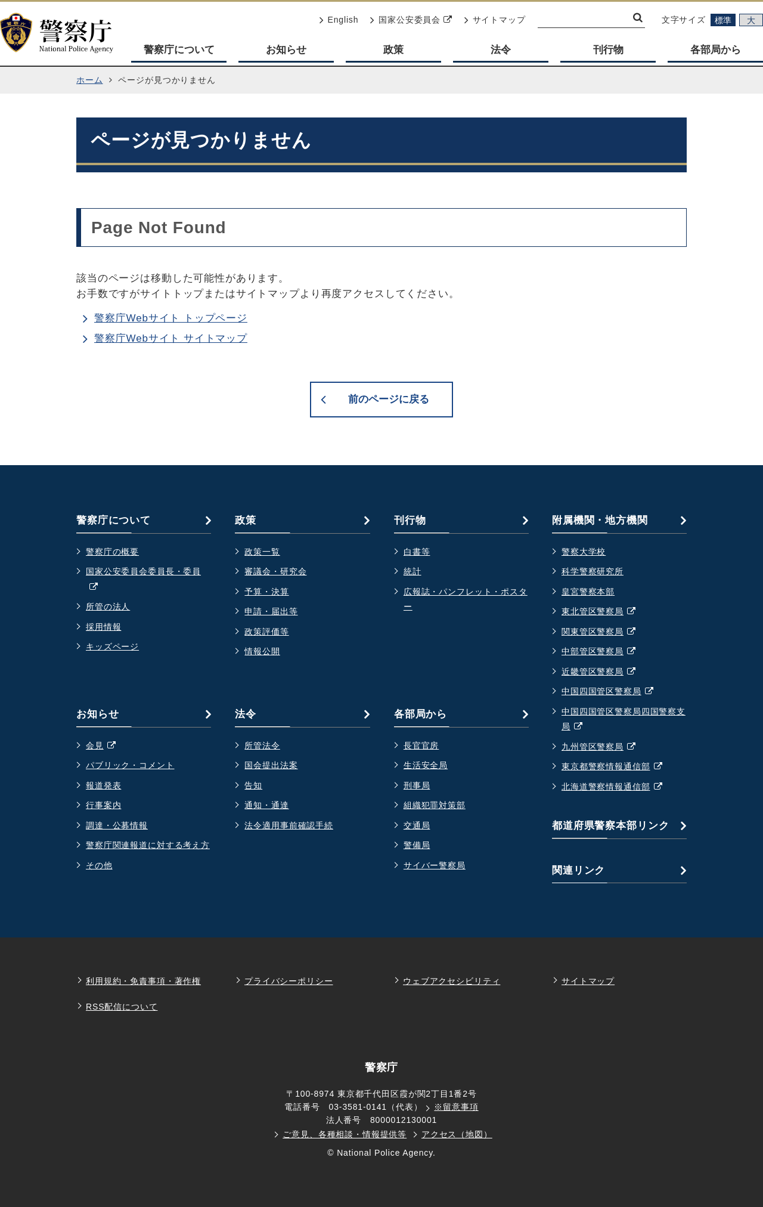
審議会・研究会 (275, 571)
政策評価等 (266, 631)
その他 (99, 865)
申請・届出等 (270, 611)
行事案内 (103, 805)
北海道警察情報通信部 (618, 787)
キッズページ (112, 646)
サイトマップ (495, 19)
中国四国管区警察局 (613, 692)
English (339, 19)
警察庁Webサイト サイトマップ (170, 338)
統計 (412, 571)
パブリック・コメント (130, 765)
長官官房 (421, 745)
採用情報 (103, 627)
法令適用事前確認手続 (288, 825)
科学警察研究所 (593, 571)
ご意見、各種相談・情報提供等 (345, 1134)
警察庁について (179, 49)
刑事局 (417, 785)
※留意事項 (456, 1107)
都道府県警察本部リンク (610, 825)
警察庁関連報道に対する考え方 (148, 845)
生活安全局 (426, 765)
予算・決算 (266, 591)
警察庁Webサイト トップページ (170, 318)
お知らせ (286, 49)
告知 (253, 785)
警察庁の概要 (112, 551)
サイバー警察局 (435, 865)
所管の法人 (108, 606)
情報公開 (262, 651)
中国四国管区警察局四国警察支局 (624, 721)
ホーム (89, 80)
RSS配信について (121, 1006)
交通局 (417, 825)
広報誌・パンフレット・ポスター (466, 599)
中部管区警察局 (605, 652)
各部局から (715, 49)
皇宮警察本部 (588, 591)
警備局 (417, 845)
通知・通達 (266, 805)
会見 (107, 746)
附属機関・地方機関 (600, 520)
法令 (501, 49)
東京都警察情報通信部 (618, 767)
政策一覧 (262, 551)
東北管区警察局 (605, 612)
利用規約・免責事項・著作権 (143, 981)
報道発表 (103, 785)
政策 (393, 49)
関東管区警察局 (605, 632)
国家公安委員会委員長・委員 (143, 581)
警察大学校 (584, 551)
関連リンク (578, 870)
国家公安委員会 (411, 19)
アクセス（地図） (456, 1134)
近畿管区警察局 (605, 672)
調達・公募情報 (117, 825)
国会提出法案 (270, 765)
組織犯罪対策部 (435, 805)
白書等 (417, 551)
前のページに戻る (388, 399)
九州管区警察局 (605, 747)
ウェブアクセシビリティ (451, 981)
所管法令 (262, 745)
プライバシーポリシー (288, 981)
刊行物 (608, 49)
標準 (723, 20)
